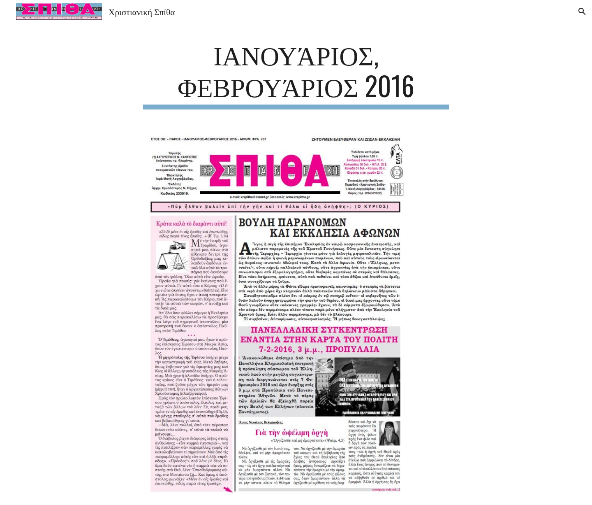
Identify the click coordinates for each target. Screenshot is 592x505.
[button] (582, 11)
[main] (296, 74)
